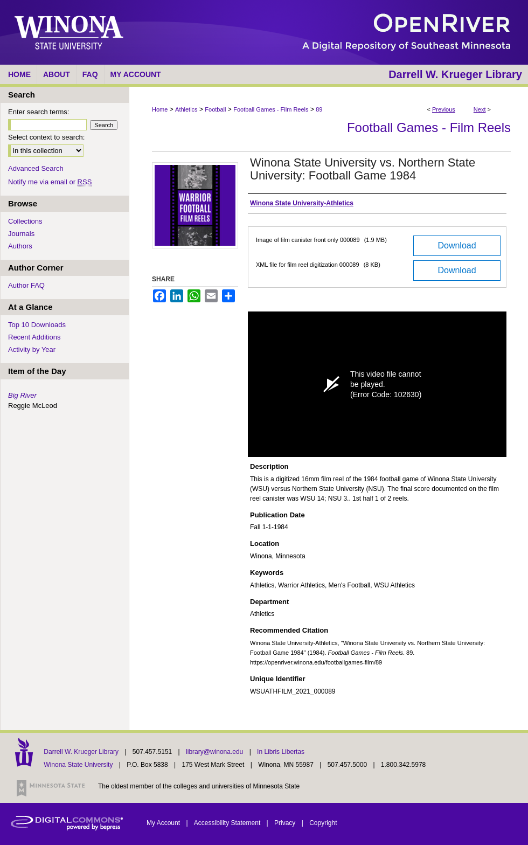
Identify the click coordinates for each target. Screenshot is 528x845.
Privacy (285, 823)
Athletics (186, 109)
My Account (164, 823)
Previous (443, 109)
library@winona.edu (215, 752)
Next (480, 109)
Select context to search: (46, 137)
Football (215, 109)
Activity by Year (31, 349)
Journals (21, 234)
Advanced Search (36, 168)
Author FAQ (26, 285)
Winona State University (78, 764)
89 (319, 109)
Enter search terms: (38, 112)
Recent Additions (34, 337)
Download (456, 245)
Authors (20, 246)
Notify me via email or (50, 182)
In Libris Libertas (280, 752)
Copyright (323, 823)
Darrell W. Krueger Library (82, 752)
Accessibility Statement (228, 823)
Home (160, 109)
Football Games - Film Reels (270, 109)
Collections (25, 221)
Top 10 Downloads (37, 325)
